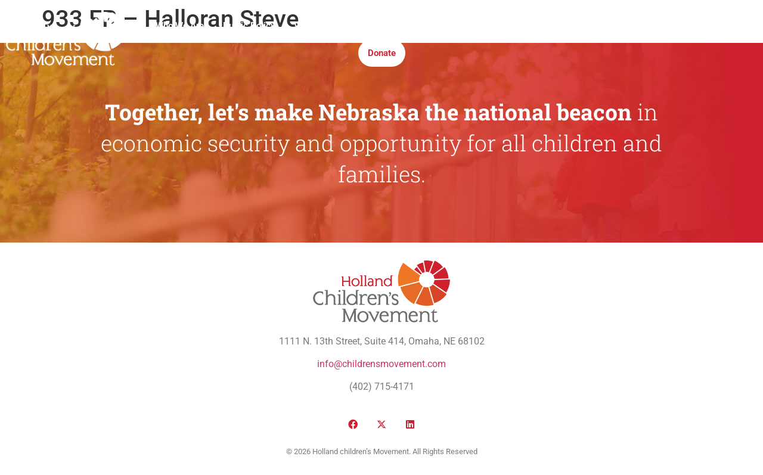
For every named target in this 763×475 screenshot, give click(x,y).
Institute (408, 25)
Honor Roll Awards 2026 (559, 25)
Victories (312, 25)
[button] (647, 39)
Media (361, 25)
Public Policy (249, 25)
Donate (382, 53)
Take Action (467, 25)
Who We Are (180, 25)
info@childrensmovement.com (381, 364)
